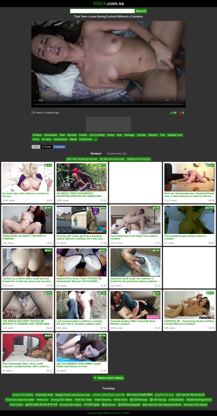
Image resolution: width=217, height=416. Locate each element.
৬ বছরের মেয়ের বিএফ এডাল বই (108, 395)
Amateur (37, 135)
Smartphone (60, 139)
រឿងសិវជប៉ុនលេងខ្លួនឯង (129, 404)
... (95, 139)
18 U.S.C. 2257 (121, 413)
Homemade (50, 135)
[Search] (102, 11)
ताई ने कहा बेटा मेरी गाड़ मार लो (190, 395)
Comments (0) (116, 153)
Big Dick (72, 135)
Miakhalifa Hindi (44, 395)
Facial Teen (85, 139)
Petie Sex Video (83, 399)
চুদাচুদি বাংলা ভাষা (164, 395)
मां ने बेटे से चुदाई (91, 404)
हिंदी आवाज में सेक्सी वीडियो (139, 395)
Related (96, 153)
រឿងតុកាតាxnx (108, 404)
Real (119, 135)
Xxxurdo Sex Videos (71, 404)
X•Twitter (46, 146)
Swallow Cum (175, 135)
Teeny (36, 139)
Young (110, 135)
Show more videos (108, 377)
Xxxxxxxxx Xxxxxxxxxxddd (20, 399)
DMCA (107, 413)
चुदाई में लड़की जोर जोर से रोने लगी (41, 404)
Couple (83, 135)
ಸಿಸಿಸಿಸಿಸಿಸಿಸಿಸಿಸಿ (176, 399)
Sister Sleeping (103, 399)
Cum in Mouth (97, 135)
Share (36, 146)
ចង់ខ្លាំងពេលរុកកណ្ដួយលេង (198, 399)
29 (173, 112)
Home (91, 413)
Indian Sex (42, 399)
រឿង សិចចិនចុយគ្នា (138, 399)
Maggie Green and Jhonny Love (72, 395)
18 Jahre (46, 139)
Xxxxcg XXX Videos (61, 399)
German (141, 135)
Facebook (59, 146)
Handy (73, 139)
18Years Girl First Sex (138, 159)
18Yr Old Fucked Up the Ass (82, 159)
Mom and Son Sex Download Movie (162, 404)
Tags (99, 413)
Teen (62, 135)
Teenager (129, 135)
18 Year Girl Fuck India (112, 159)
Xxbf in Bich (16, 404)
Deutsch (153, 135)
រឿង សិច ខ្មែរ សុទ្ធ (158, 399)
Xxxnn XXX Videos (23, 395)
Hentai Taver (120, 399)
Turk (162, 135)
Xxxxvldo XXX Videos (195, 404)
